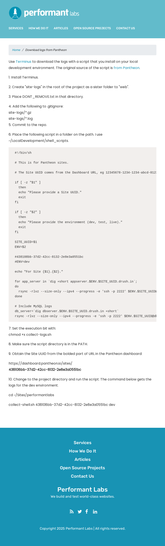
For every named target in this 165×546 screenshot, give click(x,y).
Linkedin (98, 511)
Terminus (23, 61)
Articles (61, 28)
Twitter (83, 511)
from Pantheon (126, 67)
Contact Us (125, 28)
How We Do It (38, 28)
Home (16, 50)
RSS (75, 511)
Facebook (90, 511)
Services (16, 28)
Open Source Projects (92, 28)
